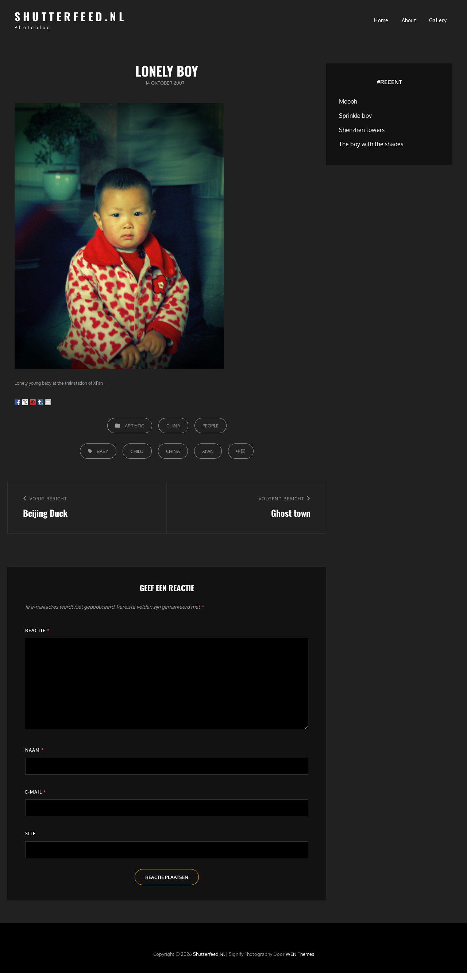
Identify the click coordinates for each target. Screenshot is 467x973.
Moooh (348, 101)
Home (381, 20)
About (409, 20)
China (173, 426)
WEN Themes (300, 954)
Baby (102, 451)
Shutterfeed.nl (70, 16)
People (210, 426)
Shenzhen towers (362, 129)
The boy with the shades (371, 144)
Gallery (438, 20)
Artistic (134, 426)
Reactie (37, 630)
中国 (241, 451)
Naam (34, 750)
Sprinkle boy (355, 115)
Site (30, 833)
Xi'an (208, 451)
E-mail (35, 792)
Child (137, 451)
